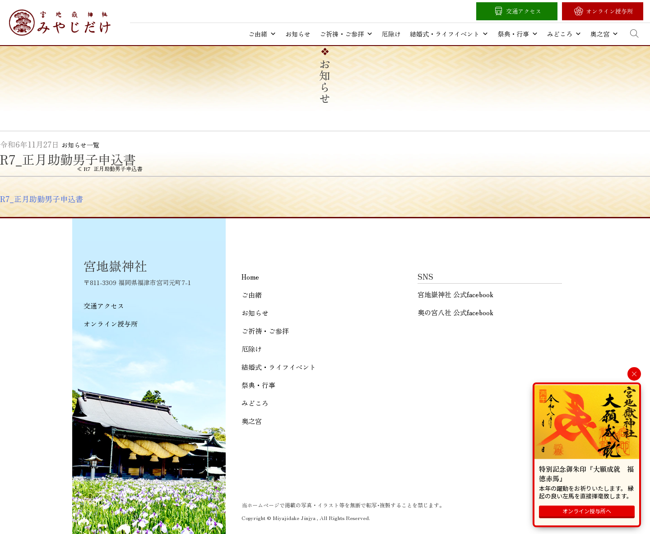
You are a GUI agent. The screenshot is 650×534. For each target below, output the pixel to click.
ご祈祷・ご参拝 (346, 34)
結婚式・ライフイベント (449, 34)
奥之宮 (604, 34)
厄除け (391, 33)
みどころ (564, 34)
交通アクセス (523, 11)
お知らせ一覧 (80, 144)
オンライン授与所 (609, 11)
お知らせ (298, 33)
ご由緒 (262, 34)
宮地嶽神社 (60, 22)
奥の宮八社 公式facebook (455, 312)
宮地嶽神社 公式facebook (455, 294)
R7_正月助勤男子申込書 (41, 198)
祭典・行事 (517, 34)
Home (250, 276)
